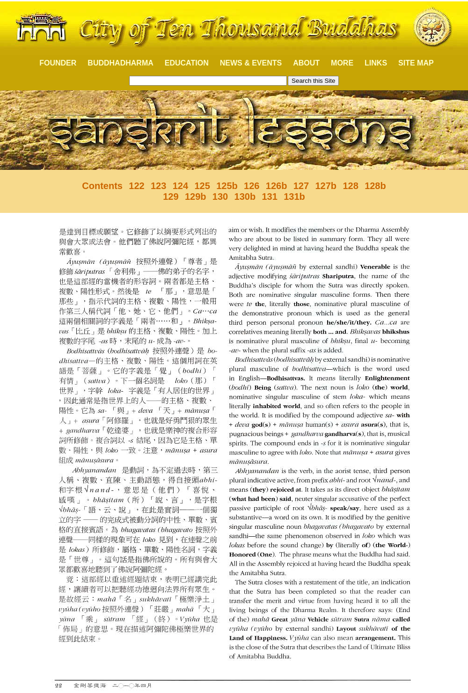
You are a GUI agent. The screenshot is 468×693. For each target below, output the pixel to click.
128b (375, 186)
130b (245, 196)
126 (251, 186)
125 (202, 186)
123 (158, 186)
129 (170, 196)
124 (180, 186)
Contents (102, 186)
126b (276, 186)
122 (136, 186)
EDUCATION (187, 63)
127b (325, 186)
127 (301, 186)
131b (294, 196)
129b (195, 196)
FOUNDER (52, 63)
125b (227, 186)
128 (350, 186)
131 (270, 196)
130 (220, 196)
